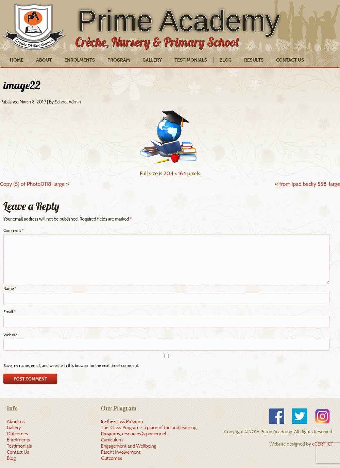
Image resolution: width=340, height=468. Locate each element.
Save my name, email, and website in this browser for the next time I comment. (71, 365)
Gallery (152, 60)
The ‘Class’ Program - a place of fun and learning (149, 427)
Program (118, 60)
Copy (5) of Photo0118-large (32, 184)
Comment (13, 230)
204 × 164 (175, 173)
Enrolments (79, 60)
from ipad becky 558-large (309, 184)
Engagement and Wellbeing (128, 446)
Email (9, 311)
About (44, 60)
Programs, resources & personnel (133, 434)
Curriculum (112, 440)
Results (254, 60)
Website (10, 334)
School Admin (68, 101)
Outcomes (17, 434)
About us (15, 421)
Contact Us (290, 60)
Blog (226, 60)
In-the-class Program (122, 421)
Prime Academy (178, 20)
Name (10, 288)
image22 (21, 85)
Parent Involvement (120, 452)
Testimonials (190, 60)
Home (16, 60)
